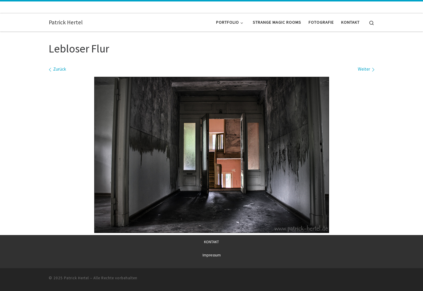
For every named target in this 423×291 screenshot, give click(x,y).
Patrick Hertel (76, 277)
